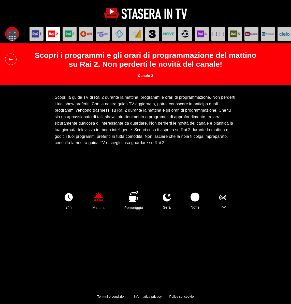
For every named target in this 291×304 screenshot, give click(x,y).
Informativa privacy (148, 296)
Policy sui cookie (181, 296)
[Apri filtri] (12, 34)
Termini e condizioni (111, 296)
